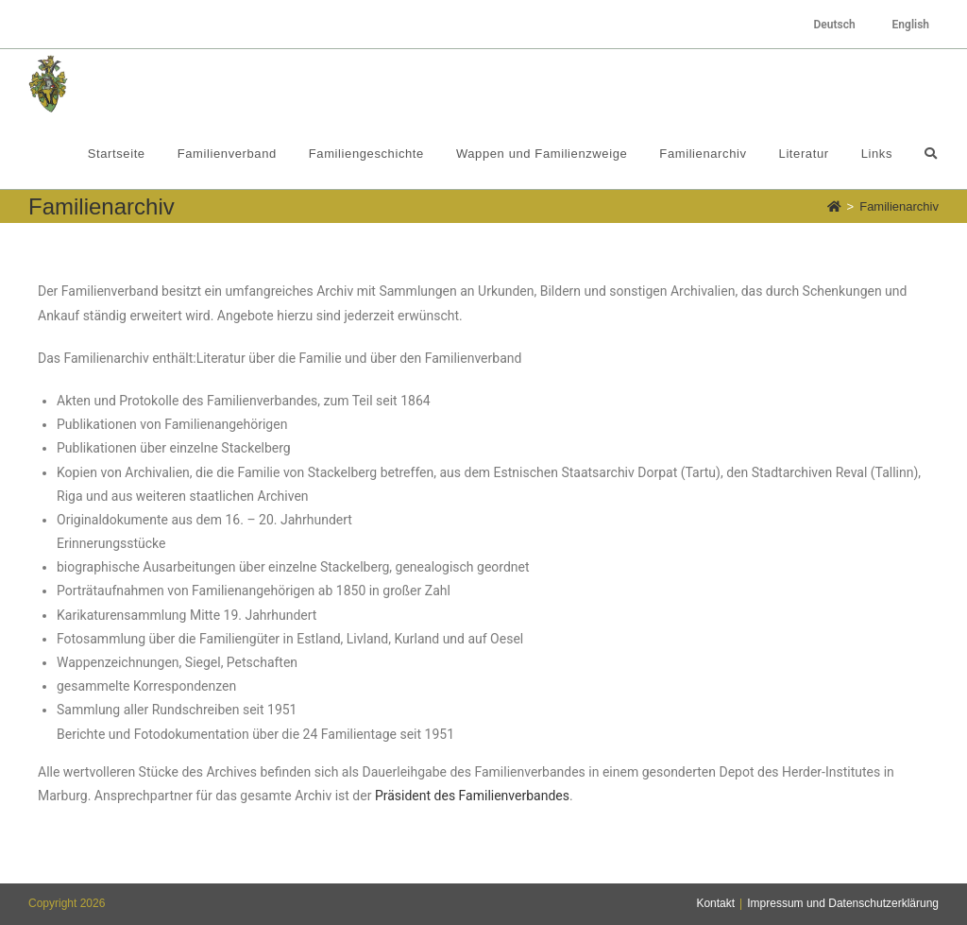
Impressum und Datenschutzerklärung (843, 903)
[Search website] (930, 154)
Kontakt (715, 903)
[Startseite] (834, 206)
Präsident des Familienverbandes (472, 795)
